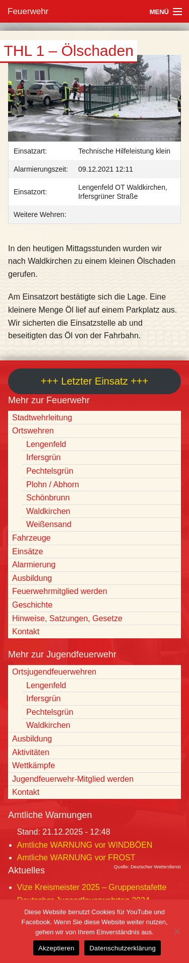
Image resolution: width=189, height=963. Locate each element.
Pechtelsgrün (49, 471)
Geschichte (32, 605)
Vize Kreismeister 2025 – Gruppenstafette (92, 887)
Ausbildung (32, 578)
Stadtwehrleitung (42, 417)
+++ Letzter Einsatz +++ (94, 381)
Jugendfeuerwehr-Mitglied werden (73, 779)
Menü (159, 12)
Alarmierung (33, 564)
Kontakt (25, 631)
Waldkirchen (48, 511)
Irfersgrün (43, 457)
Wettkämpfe (33, 765)
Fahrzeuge (31, 538)
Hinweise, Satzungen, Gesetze (67, 618)
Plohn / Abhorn (52, 484)
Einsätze (27, 551)
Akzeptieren (56, 948)
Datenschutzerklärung (122, 948)
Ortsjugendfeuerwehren (54, 672)
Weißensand (49, 524)
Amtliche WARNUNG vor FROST (76, 857)
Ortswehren (33, 430)
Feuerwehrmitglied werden (59, 591)
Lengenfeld (46, 444)
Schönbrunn (48, 497)
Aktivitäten (30, 752)
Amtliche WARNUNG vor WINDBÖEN (85, 845)
